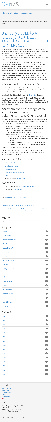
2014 (25, 341)
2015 (25, 337)
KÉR (30, 13)
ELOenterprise (25, 252)
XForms (25, 306)
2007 (25, 370)
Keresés (45, 222)
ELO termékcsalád (10, 163)
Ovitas (4, 13)
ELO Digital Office (25, 248)
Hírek (16, 13)
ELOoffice (25, 256)
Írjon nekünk (17, 189)
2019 (25, 320)
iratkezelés (23, 13)
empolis (25, 264)
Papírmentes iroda (10, 169)
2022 (25, 316)
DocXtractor (25, 235)
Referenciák (7, 392)
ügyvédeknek (25, 302)
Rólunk (10, 13)
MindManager (25, 281)
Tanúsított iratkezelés (11, 166)
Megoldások (7, 388)
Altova (25, 231)
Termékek (5, 390)
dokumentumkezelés (25, 240)
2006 (25, 374)
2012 (25, 349)
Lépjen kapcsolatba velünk (27, 186)
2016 (25, 333)
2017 (25, 328)
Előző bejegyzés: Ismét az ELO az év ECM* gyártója (19, 205)
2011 (25, 353)
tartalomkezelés (25, 294)
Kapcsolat (6, 396)
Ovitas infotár (21, 178)
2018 (25, 324)
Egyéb (25, 244)
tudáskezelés (25, 298)
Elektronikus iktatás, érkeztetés (14, 172)
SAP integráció (25, 289)
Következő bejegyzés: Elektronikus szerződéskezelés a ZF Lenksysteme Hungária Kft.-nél (25, 210)
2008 (25, 366)
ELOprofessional (25, 260)
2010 (25, 357)
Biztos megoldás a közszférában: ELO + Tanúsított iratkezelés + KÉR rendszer (25, 39)
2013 (25, 345)
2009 (25, 362)
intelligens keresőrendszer (25, 269)
